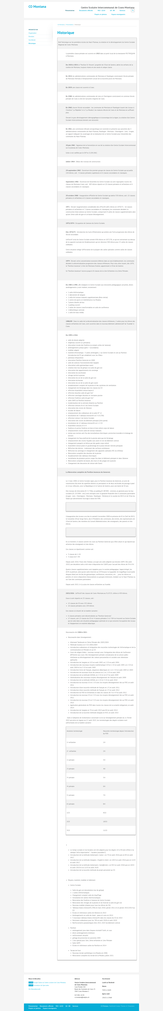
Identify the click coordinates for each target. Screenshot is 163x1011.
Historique (32, 43)
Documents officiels (86, 10)
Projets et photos (101, 14)
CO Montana (37, 6)
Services (122, 10)
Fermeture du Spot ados (39, 985)
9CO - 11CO (101, 10)
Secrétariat (32, 40)
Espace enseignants (118, 14)
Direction (31, 36)
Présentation (69, 10)
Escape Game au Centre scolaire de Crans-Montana (47, 982)
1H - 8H (112, 10)
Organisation (32, 33)
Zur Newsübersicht (34, 989)
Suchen (132, 10)
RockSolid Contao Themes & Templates (121, 1006)
